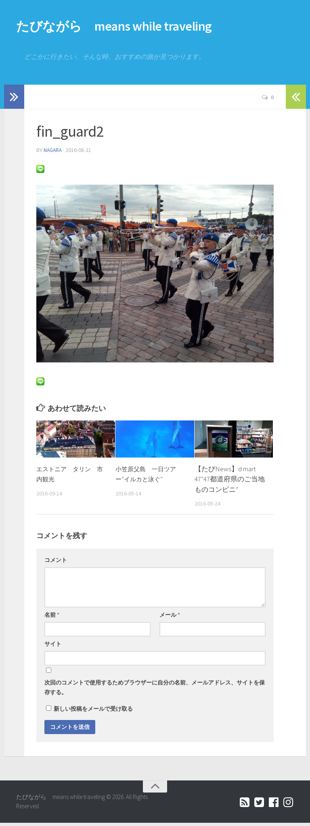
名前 (51, 618)
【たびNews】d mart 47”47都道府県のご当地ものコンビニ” (230, 482)
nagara (53, 153)
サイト (52, 647)
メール (169, 618)
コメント (55, 563)
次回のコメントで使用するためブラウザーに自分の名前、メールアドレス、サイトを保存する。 (154, 690)
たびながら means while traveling (146, 28)
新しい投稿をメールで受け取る (93, 712)
